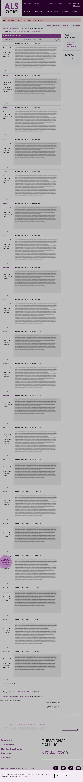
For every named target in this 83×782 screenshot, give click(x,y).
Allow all (59, 776)
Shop (45, 3)
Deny (67, 776)
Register (40, 20)
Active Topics (57, 25)
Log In (34, 20)
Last (39, 31)
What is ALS (27, 11)
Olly (4, 427)
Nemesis (5, 75)
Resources (65, 11)
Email (33, 40)
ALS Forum (5, 28)
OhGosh (5, 203)
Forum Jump (4, 700)
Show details (76, 776)
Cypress (5, 171)
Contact (27, 3)
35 (32, 31)
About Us (74, 11)
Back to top (5, 70)
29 (21, 31)
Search (53, 3)
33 (28, 31)
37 (36, 31)
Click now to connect (5, 564)
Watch (27, 40)
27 (17, 31)
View (56, 36)
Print (39, 40)
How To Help (76, 4)
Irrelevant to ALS (22, 28)
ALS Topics (12, 28)
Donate (68, 3)
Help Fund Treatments (52, 11)
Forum (36, 3)
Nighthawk (6, 267)
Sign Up (60, 4)
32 (27, 31)
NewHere (5, 107)
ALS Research (38, 11)
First (10, 31)
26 (15, 31)
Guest (4, 688)
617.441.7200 (55, 753)
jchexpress (6, 363)
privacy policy (25, 777)
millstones (6, 652)
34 (30, 31)
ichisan (5, 43)
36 (34, 31)
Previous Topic (8, 40)
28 (19, 31)
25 (13, 31)
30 (22, 31)
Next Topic (55, 40)
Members (65, 25)
